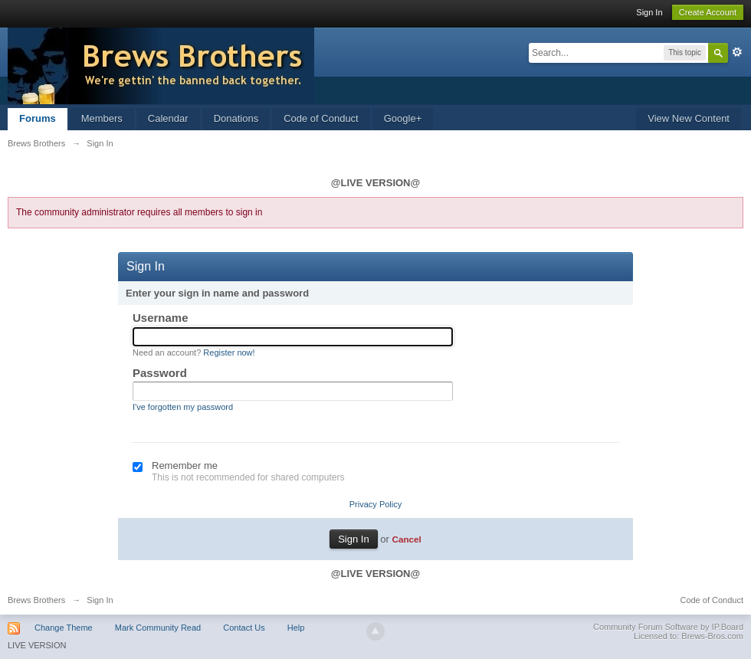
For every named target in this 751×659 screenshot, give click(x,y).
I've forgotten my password (183, 406)
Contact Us (243, 627)
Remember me (185, 465)
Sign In (649, 12)
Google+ (403, 118)
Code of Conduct (321, 118)
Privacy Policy (375, 504)
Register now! (228, 352)
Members (102, 118)
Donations (236, 118)
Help (296, 627)
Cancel (406, 539)
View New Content (689, 118)
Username (161, 317)
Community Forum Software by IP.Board (668, 626)
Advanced (737, 52)
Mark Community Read (158, 627)
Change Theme (63, 627)
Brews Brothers (36, 600)
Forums (37, 118)
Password (160, 372)
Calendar (168, 118)
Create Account (707, 12)
